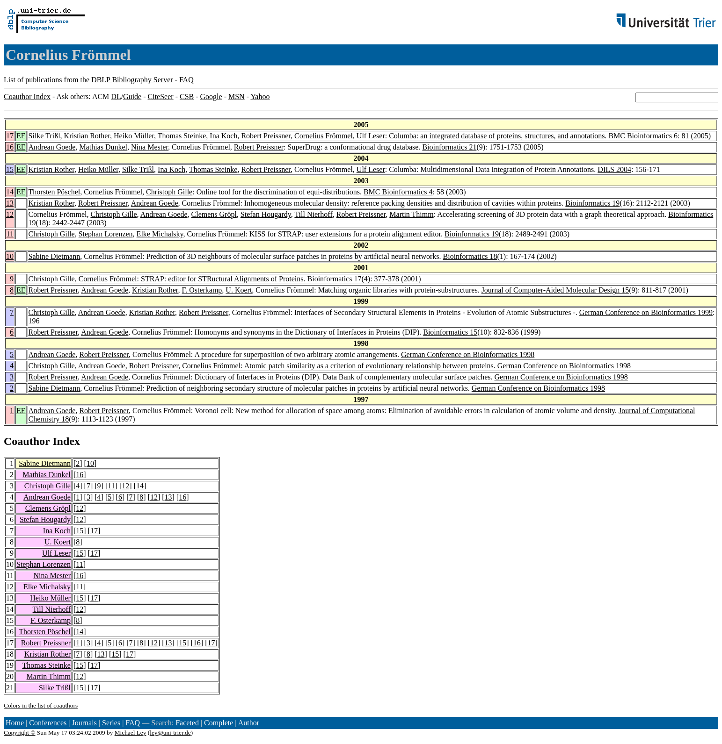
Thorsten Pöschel (54, 192)
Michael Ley (130, 732)
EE (21, 136)
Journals (84, 723)
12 (10, 214)
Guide (132, 96)
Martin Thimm (411, 214)
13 (10, 203)
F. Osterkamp (202, 290)
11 (10, 234)
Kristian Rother (87, 136)
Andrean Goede (52, 147)
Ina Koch (223, 136)
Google (211, 96)
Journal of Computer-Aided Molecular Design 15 (555, 290)
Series (111, 723)
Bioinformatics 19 (592, 203)
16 (10, 147)
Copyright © (20, 732)
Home (15, 723)
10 (10, 256)
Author (248, 723)
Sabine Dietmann (54, 256)
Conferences (47, 723)
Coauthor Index (27, 96)
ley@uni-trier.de (170, 732)
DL (116, 96)
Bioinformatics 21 (449, 147)
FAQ (186, 80)
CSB (187, 96)
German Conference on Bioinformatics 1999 (646, 312)
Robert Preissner (266, 136)
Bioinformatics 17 (334, 279)
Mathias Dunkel (103, 147)
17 (10, 136)
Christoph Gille (169, 192)
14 (10, 192)
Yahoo (260, 96)
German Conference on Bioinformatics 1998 (467, 354)
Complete (218, 723)
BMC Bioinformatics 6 (643, 136)
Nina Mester (149, 147)
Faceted (187, 723)
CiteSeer (161, 96)
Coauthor (27, 441)
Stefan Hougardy (266, 214)
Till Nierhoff (313, 214)
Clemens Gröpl (214, 214)
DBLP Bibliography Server (132, 80)
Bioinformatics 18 (470, 256)
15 (10, 169)
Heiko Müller (134, 136)
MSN (236, 96)
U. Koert (239, 290)
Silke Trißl (44, 136)
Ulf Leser (371, 136)
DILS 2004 (614, 169)
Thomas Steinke (182, 136)
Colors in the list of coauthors (41, 705)
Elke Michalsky (160, 234)
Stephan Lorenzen (106, 234)
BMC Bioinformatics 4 (398, 192)
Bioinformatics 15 (450, 332)
